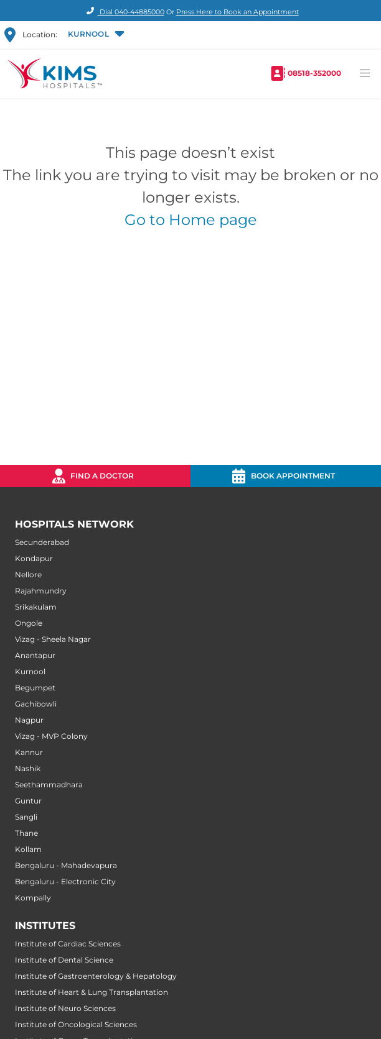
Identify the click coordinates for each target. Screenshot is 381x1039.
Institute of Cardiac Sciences (68, 943)
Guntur (28, 800)
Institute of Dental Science (64, 959)
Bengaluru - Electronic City (65, 881)
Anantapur (35, 655)
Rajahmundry (41, 590)
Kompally (33, 897)
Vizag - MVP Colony (51, 736)
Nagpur (29, 720)
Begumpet (35, 687)
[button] (95, 34)
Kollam (28, 849)
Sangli (26, 817)
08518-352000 (314, 73)
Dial (123, 11)
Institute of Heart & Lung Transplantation (91, 992)
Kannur (29, 752)
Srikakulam (36, 606)
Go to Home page (191, 220)
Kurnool (30, 671)
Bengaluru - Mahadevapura (66, 865)
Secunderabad (42, 542)
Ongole (28, 623)
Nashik (27, 768)
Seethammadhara (49, 784)
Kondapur (34, 558)
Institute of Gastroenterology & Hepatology (96, 976)
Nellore (28, 574)
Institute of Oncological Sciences (76, 1024)
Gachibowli (36, 703)
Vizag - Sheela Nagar (53, 639)
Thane (26, 833)
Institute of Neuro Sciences (65, 1008)
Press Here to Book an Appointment (237, 11)
